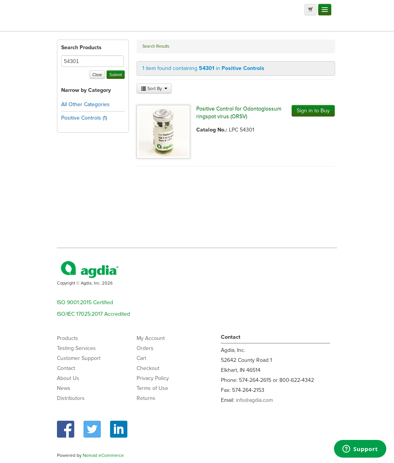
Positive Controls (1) (84, 118)
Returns (146, 398)
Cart (141, 358)
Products (67, 338)
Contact (66, 368)
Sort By (154, 88)
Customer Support (78, 358)
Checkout (148, 368)
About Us (68, 378)
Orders (145, 348)
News (63, 388)
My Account (151, 338)
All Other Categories (85, 104)
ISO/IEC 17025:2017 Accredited (93, 314)
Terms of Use (152, 388)
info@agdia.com (254, 400)
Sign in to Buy (313, 110)
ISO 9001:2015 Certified (85, 302)
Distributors (71, 398)
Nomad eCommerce (103, 455)
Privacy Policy (153, 378)
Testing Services (76, 348)
